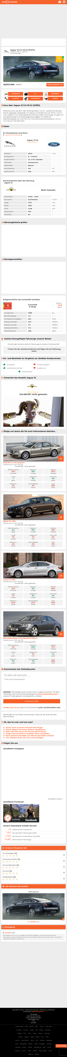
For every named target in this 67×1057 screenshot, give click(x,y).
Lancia (17, 1040)
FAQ (33, 1021)
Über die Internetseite (33, 1016)
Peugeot (42, 1044)
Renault (18, 1047)
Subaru (17, 1051)
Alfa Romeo (19, 1026)
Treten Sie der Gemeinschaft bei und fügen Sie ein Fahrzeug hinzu (34, 350)
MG (37, 1040)
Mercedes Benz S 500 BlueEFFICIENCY (20, 638)
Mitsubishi (23, 1044)
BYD (36, 1026)
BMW (31, 1026)
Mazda (42, 1040)
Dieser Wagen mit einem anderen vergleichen (25, 730)
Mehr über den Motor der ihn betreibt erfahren (26, 732)
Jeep (32, 1037)
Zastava (30, 1054)
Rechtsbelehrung (33, 1019)
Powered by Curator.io (55, 798)
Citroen (25, 1030)
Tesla (29, 1051)
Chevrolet (48, 1026)
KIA (42, 1037)
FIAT (24, 1033)
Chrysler (18, 1030)
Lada (47, 1037)
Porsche (49, 1044)
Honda (40, 1033)
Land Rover (25, 1040)
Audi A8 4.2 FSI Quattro (13, 463)
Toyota (35, 1051)
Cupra (32, 1030)
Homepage (33, 1014)
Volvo (50, 1051)
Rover (24, 1047)
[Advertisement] (33, 21)
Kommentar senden (31, 701)
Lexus (32, 1040)
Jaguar (26, 1037)
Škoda (37, 1054)
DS (37, 1030)
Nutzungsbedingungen (48, 694)
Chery (42, 1026)
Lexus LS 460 (9, 580)
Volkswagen (43, 1051)
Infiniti (20, 1037)
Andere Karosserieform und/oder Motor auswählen (27, 734)
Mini (16, 1044)
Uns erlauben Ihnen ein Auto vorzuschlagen (25, 738)
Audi (26, 1026)
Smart (49, 1047)
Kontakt (33, 1022)
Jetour (37, 1037)
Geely (34, 1033)
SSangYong (37, 1047)
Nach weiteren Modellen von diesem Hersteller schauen (30, 736)
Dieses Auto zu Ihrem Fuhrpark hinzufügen (24, 728)
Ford (29, 1033)
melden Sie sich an (11, 708)
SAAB (30, 1047)
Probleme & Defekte (12, 135)
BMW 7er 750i (9, 521)
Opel (35, 1044)
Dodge (19, 1033)
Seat (44, 1047)
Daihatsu (48, 1030)
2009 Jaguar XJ (33, 892)
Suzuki (24, 1051)
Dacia (41, 1030)
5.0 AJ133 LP (32, 142)
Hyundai (47, 1033)
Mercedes (49, 1040)
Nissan (30, 1044)
